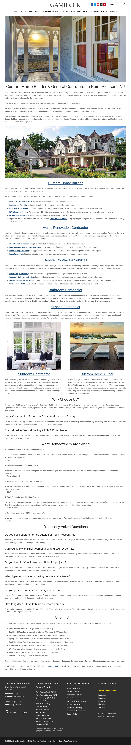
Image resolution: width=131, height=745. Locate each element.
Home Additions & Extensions (77, 701)
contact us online (53, 666)
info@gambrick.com (17, 705)
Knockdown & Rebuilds (74, 695)
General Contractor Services (65, 260)
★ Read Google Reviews (107, 691)
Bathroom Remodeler (65, 290)
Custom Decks (72, 714)
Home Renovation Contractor (65, 228)
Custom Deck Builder (97, 374)
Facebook (102, 695)
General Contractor (73, 691)
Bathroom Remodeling (74, 708)
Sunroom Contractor (34, 374)
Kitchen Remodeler (65, 307)
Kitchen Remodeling (74, 704)
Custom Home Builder (65, 183)
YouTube (101, 707)
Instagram (102, 698)
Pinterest (101, 701)
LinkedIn (101, 704)
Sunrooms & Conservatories (76, 711)
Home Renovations (73, 698)
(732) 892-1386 (16, 702)
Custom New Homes (74, 688)
